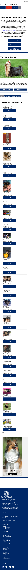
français (26, 1)
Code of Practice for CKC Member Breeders (9, 557)
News (4, 532)
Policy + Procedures (6, 558)
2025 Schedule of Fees (6, 528)
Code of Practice (12, 30)
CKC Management (6, 535)
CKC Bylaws (5, 552)
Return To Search (7, 89)
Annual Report (5, 531)
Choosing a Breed (14, 44)
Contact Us (15, 7)
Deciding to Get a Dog (14, 40)
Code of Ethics (5, 554)
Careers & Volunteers (6, 540)
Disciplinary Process (6, 560)
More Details (20, 89)
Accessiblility (5, 549)
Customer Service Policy (7, 548)
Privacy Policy (5, 547)
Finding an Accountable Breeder (14, 49)
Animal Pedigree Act (6, 550)
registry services (11, 503)
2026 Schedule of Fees (6, 527)
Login (9, 7)
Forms (4, 530)
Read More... (4, 512)
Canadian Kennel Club (10, 5)
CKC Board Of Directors (7, 536)
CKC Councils (5, 539)
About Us (4, 526)
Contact (9, 110)
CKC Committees (6, 537)
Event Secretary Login (6, 543)
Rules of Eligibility (6, 553)
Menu (3, 7)
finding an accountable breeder (14, 34)
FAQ (3, 534)
